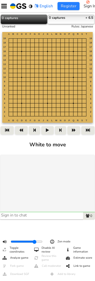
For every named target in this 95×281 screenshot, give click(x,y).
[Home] (17, 6)
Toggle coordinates (13, 250)
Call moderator (47, 266)
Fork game (13, 266)
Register (69, 6)
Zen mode (60, 242)
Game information (76, 250)
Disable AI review (44, 250)
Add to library (63, 274)
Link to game (77, 266)
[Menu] (4, 6)
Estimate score (78, 258)
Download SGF (15, 274)
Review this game (45, 258)
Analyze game (15, 258)
